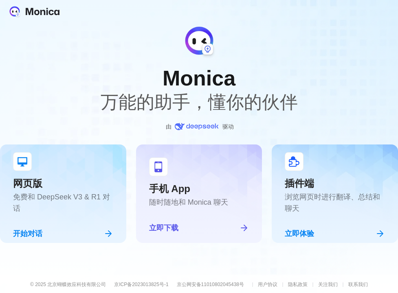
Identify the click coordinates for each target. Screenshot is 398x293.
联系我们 (358, 284)
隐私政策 (298, 284)
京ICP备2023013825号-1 (141, 284)
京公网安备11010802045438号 (210, 284)
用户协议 (267, 284)
